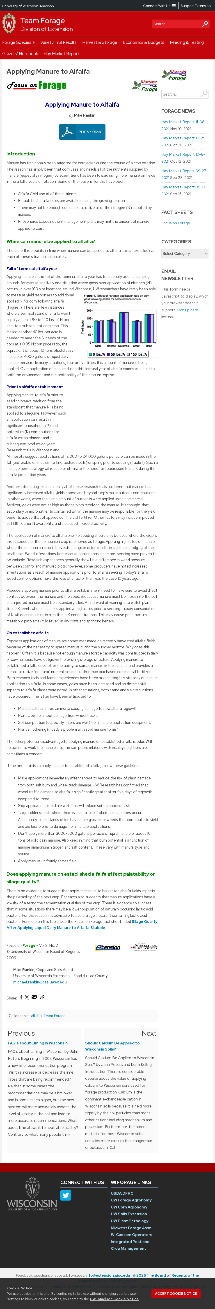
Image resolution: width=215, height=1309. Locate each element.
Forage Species (16, 42)
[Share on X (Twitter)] (27, 999)
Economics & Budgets (143, 42)
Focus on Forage (175, 223)
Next (149, 1033)
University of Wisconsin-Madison (28, 6)
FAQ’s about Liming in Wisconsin (38, 1043)
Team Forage (42, 21)
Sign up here (187, 309)
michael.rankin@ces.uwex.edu (40, 982)
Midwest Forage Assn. (131, 1227)
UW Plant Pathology (130, 1220)
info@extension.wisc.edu (107, 1275)
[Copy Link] (42, 998)
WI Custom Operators (131, 1234)
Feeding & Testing (187, 42)
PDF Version (89, 131)
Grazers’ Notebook (20, 53)
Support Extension (196, 5)
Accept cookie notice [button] (176, 1293)
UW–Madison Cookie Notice (114, 1299)
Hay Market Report (61, 53)
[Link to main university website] (32, 1209)
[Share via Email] (34, 998)
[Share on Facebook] (21, 998)
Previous (21, 1033)
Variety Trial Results (58, 42)
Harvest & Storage (99, 42)
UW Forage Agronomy (131, 1200)
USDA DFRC (122, 1193)
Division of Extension (46, 29)
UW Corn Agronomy (129, 1207)
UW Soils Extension (129, 1213)
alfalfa (36, 1015)
